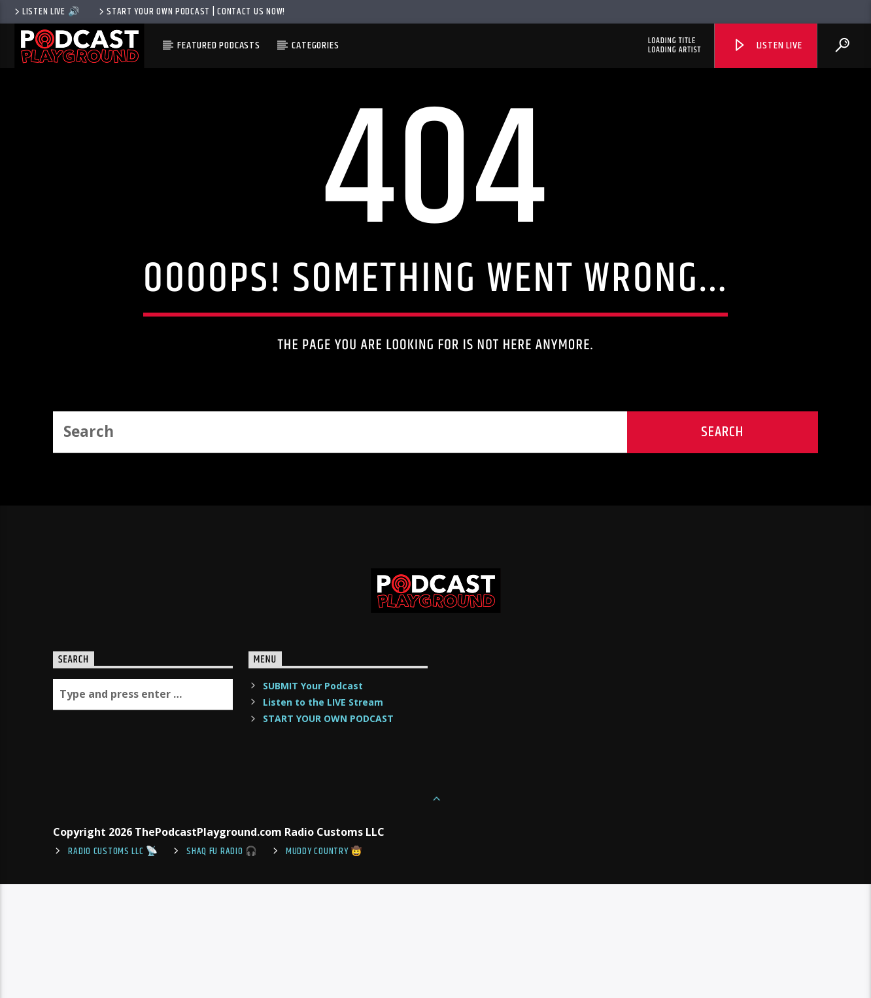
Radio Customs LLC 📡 (113, 965)
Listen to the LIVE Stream (323, 816)
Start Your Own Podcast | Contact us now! (191, 12)
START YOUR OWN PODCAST (328, 832)
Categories (315, 45)
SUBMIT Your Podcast (313, 799)
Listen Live (767, 45)
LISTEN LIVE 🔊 (46, 12)
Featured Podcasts (218, 45)
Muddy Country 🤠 (324, 965)
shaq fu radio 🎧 (222, 965)
